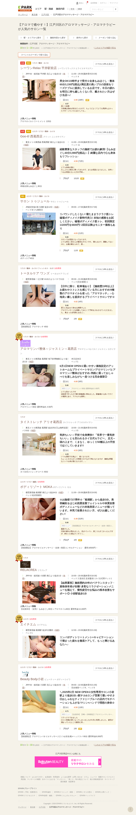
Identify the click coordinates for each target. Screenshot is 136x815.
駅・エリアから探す (30, 38)
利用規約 (56, 777)
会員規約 (48, 777)
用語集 (23, 779)
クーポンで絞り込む (105, 38)
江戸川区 (45, 14)
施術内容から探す (56, 38)
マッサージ (23, 14)
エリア (38, 9)
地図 (26, 145)
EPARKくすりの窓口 (84, 792)
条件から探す (80, 38)
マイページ (114, 3)
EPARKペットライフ (87, 796)
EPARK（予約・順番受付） (28, 792)
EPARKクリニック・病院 (63, 792)
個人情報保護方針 (96, 779)
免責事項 (71, 782)
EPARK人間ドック (102, 792)
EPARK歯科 (46, 792)
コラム (86, 777)
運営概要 (63, 782)
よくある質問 (66, 777)
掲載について (26, 777)
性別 (81, 3)
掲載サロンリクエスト (106, 777)
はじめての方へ (38, 777)
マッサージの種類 (34, 779)
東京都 (34, 14)
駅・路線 (49, 9)
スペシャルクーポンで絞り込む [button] (34, 55)
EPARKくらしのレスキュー (66, 796)
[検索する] (115, 9)
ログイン (103, 3)
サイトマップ (110, 779)
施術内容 (60, 9)
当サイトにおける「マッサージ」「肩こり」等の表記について (65, 779)
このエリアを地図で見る (105, 48)
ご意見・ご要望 (74, 9)
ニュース (93, 777)
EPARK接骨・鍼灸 (45, 796)
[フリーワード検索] (101, 9)
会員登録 (93, 3)
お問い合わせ (77, 777)
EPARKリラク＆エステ (25, 8)
